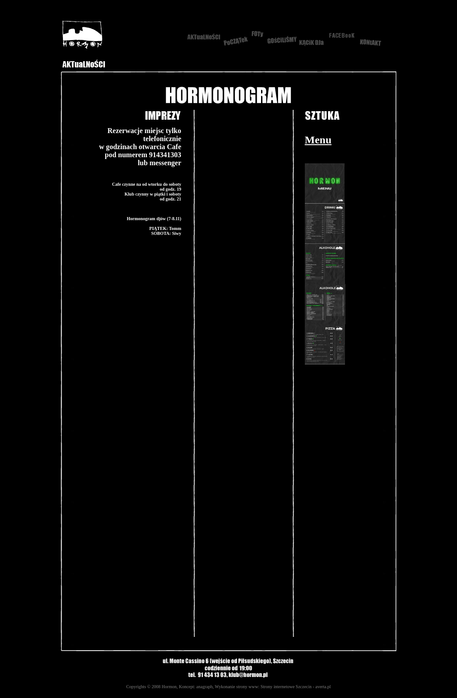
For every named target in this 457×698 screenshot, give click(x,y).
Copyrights (136, 686)
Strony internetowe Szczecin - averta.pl (296, 686)
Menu (318, 140)
